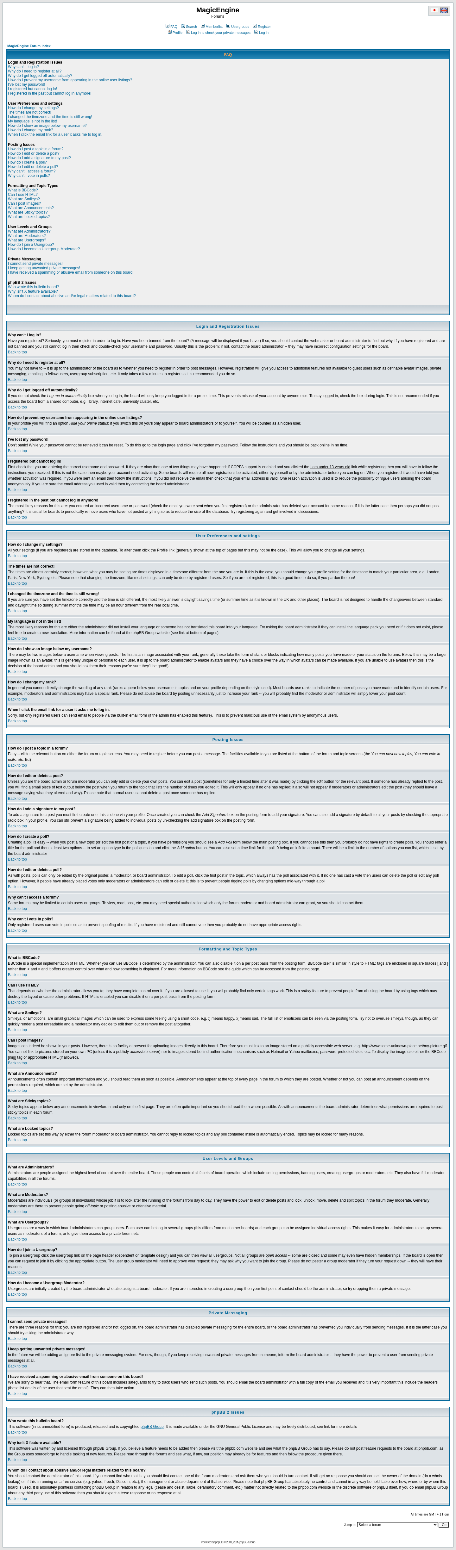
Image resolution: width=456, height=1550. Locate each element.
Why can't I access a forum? (31, 171)
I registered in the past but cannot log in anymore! (50, 93)
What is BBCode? (23, 190)
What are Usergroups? (27, 240)
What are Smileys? (24, 199)
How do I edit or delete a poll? (33, 167)
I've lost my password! (26, 84)
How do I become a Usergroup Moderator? (44, 249)
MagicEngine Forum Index (29, 46)
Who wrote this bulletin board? (33, 287)
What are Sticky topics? (28, 212)
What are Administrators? (29, 231)
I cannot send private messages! (35, 263)
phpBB (219, 1542)
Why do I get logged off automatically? (40, 75)
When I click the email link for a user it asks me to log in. (55, 134)
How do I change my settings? (33, 108)
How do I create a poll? (27, 162)
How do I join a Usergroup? (31, 244)
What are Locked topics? (29, 217)
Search (189, 26)
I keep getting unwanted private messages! (44, 268)
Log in (261, 32)
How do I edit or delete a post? (34, 153)
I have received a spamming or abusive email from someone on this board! (71, 272)
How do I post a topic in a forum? (35, 149)
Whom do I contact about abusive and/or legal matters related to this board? (72, 296)
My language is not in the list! (32, 121)
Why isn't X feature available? (33, 291)
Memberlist (212, 26)
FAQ (171, 26)
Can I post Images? (24, 203)
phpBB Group (152, 1426)
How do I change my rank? (30, 130)
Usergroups (237, 26)
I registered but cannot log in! (32, 89)
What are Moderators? (27, 235)
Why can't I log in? (23, 67)
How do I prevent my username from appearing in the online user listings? (70, 80)
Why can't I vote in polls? (29, 175)
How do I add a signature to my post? (39, 158)
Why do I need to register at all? (34, 71)
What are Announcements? (31, 208)
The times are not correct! (29, 112)
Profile (175, 32)
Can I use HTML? (23, 194)
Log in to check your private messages (218, 32)
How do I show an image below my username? (47, 125)
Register (262, 26)
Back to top (17, 352)
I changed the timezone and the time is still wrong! (50, 117)
